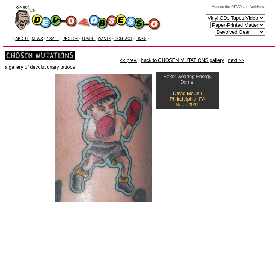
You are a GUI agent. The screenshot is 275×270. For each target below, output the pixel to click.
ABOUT (22, 39)
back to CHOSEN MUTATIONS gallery (182, 60)
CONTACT (123, 39)
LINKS (141, 39)
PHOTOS (71, 39)
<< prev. (128, 60)
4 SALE (52, 39)
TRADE (89, 39)
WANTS (104, 39)
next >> (236, 60)
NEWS (37, 39)
